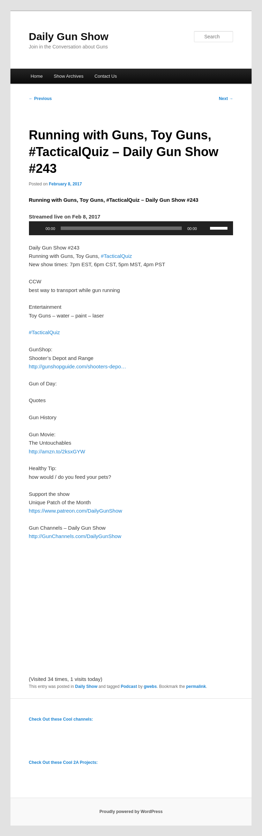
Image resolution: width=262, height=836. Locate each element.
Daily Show (86, 686)
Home (37, 76)
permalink (196, 686)
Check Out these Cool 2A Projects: (63, 762)
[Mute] (204, 228)
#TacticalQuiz (116, 256)
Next (226, 98)
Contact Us (106, 76)
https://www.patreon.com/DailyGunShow (75, 511)
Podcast (129, 686)
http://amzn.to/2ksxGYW (57, 451)
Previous (40, 98)
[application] (131, 228)
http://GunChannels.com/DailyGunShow (75, 536)
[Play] (38, 228)
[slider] (121, 228)
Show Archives (68, 76)
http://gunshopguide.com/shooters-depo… (77, 366)
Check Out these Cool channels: (61, 719)
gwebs (150, 686)
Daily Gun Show (68, 36)
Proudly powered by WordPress (131, 811)
